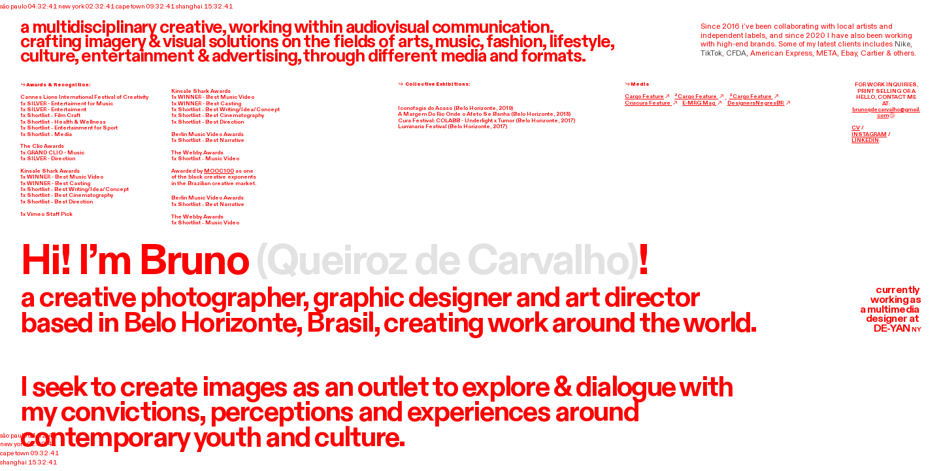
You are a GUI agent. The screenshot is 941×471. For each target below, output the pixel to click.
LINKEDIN (865, 140)
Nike (902, 44)
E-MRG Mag (702, 103)
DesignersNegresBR (759, 103)
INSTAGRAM (869, 134)
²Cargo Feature (700, 96)
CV (855, 127)
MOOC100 (219, 171)
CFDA (736, 53)
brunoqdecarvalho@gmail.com (886, 113)
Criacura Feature (651, 103)
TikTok (711, 53)
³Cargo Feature (754, 96)
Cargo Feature (647, 96)
